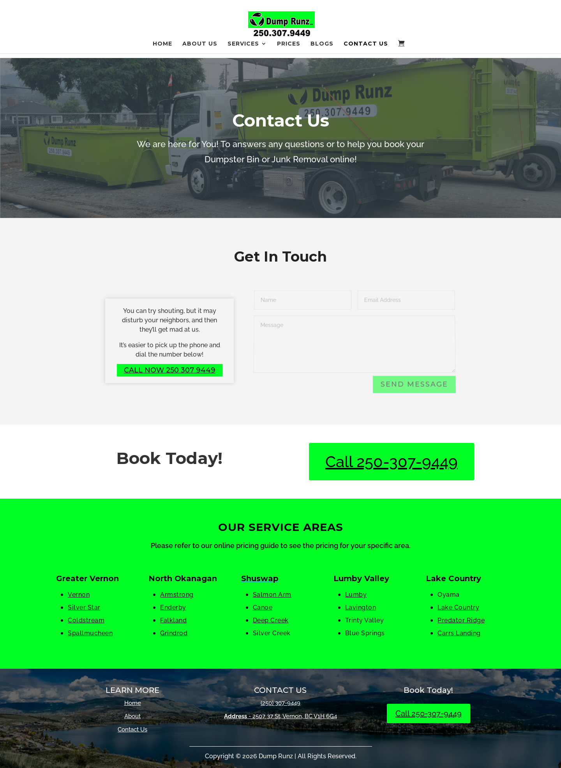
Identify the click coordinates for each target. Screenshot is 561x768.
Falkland (173, 620)
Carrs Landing (459, 633)
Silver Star (84, 607)
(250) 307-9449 (280, 702)
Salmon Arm (272, 594)
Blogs (321, 49)
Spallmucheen (90, 633)
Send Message (414, 385)
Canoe (263, 607)
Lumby (356, 594)
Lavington (360, 607)
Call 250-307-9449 (391, 461)
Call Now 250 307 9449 (169, 370)
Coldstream (86, 620)
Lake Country (458, 607)
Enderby (173, 607)
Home (162, 49)
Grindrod (173, 633)
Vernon (79, 594)
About (132, 716)
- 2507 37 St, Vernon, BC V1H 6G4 (280, 716)
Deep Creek (271, 620)
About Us (199, 49)
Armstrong (177, 594)
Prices (288, 49)
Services (243, 49)
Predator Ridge (461, 620)
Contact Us (366, 49)
